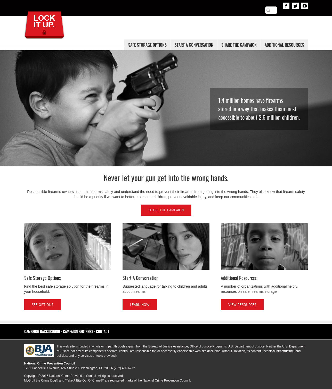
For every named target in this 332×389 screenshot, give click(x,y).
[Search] (268, 10)
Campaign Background (42, 331)
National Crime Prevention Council (49, 363)
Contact (102, 331)
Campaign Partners (78, 331)
